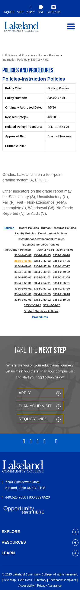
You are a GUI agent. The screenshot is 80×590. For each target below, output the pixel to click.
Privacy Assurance (49, 585)
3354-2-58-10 (61, 294)
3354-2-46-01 (22, 255)
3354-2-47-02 (42, 260)
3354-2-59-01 (22, 299)
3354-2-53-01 (22, 283)
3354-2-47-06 (22, 266)
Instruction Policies (14, 59)
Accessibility (26, 585)
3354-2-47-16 (42, 266)
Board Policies (29, 228)
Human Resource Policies (58, 228)
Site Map (10, 580)
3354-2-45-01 (64, 249)
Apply (25, 393)
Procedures (40, 317)
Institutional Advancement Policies (40, 239)
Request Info (33, 419)
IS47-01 (53, 126)
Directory (40, 580)
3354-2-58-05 (42, 294)
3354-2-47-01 (40, 59)
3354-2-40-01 (45, 249)
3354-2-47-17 (61, 266)
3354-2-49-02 (61, 272)
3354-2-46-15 (42, 255)
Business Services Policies (41, 244)
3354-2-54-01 (42, 283)
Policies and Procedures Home (25, 55)
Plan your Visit (35, 406)
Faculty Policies (25, 233)
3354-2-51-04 (61, 277)
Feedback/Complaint (62, 580)
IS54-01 (64, 126)
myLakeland (24, 28)
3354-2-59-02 (42, 299)
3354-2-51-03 (42, 277)
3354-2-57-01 (22, 288)
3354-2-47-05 (61, 260)
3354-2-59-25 (32, 305)
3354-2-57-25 (61, 288)
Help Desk (25, 580)
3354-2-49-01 (42, 272)
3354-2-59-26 (51, 305)
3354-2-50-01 (22, 277)
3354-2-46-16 (61, 255)
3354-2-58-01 (22, 294)
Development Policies (53, 233)
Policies (54, 55)
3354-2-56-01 (61, 283)
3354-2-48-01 (22, 272)
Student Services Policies (41, 311)
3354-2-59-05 (61, 299)
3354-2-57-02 (42, 288)
